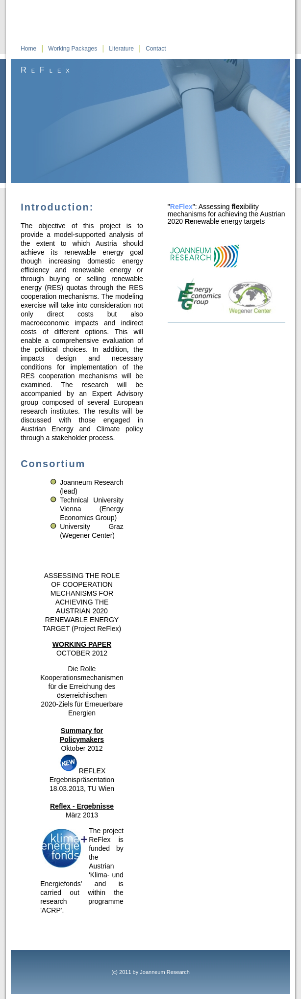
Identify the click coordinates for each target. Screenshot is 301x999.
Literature (121, 48)
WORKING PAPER (81, 644)
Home (28, 48)
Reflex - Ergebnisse (82, 806)
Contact (156, 48)
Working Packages (72, 48)
